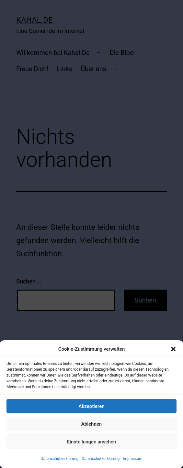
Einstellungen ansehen (91, 442)
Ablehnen (91, 424)
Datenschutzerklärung (60, 458)
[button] (173, 349)
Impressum (132, 458)
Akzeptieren (91, 406)
